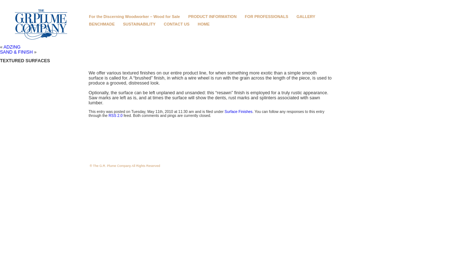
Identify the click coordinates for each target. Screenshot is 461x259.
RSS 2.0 (116, 116)
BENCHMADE (102, 24)
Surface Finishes (239, 112)
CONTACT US (176, 24)
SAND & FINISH (16, 52)
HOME (204, 24)
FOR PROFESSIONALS (266, 16)
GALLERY (305, 16)
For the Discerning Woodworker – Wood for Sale (134, 16)
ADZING (12, 47)
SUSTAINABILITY (139, 24)
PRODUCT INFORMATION (212, 16)
